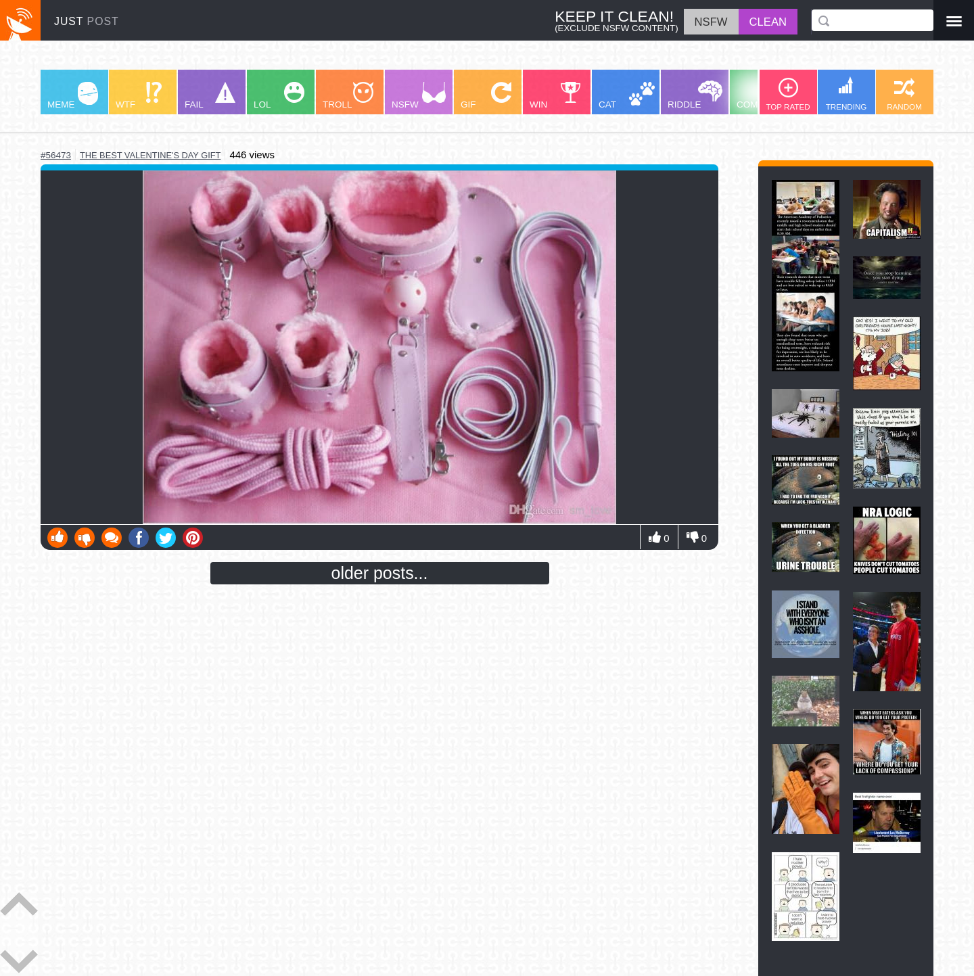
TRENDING (846, 93)
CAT (627, 96)
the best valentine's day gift (150, 155)
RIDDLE (695, 95)
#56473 (56, 155)
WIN (555, 96)
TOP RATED (788, 94)
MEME (72, 96)
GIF (486, 96)
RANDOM (904, 94)
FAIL (210, 96)
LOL (279, 96)
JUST (86, 21)
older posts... (379, 572)
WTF (139, 96)
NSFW (419, 96)
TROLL (348, 96)
